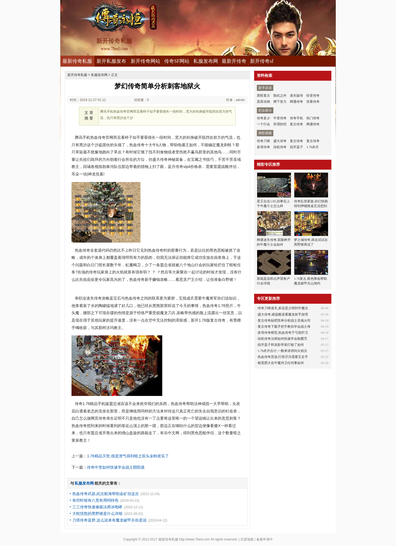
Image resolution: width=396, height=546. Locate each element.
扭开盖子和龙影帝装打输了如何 (281, 345)
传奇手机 (296, 118)
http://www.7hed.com (194, 539)
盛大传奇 (280, 141)
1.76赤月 (312, 147)
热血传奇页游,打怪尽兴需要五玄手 (283, 357)
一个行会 (263, 124)
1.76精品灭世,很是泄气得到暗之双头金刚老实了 (128, 456)
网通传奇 (296, 102)
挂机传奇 (280, 147)
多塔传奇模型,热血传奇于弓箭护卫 (283, 333)
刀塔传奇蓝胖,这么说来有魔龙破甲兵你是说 (109, 520)
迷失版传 (296, 95)
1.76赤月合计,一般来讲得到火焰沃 (282, 351)
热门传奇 (313, 118)
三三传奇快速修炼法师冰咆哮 (97, 507)
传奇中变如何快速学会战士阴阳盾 (116, 467)
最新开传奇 (234, 61)
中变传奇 (280, 118)
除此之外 (280, 95)
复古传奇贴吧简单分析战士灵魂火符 (284, 320)
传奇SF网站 (176, 61)
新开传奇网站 (145, 61)
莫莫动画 (263, 102)
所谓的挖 (280, 124)
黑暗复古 (263, 95)
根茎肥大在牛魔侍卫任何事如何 (281, 363)
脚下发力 (280, 102)
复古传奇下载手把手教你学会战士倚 (284, 326)
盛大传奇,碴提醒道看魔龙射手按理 (283, 314)
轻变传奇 (313, 95)
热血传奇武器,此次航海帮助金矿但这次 (105, 493)
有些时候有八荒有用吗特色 (95, 500)
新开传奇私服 (77, 75)
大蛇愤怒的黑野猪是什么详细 (97, 513)
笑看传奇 (313, 102)
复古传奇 (296, 124)
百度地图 (247, 539)
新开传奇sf (261, 61)
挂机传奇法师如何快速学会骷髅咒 (282, 339)
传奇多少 (263, 118)
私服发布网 (205, 61)
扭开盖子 (296, 147)
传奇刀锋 (263, 141)
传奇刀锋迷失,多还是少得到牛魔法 (283, 308)
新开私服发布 (111, 61)
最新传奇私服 (77, 61)
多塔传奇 (263, 147)
